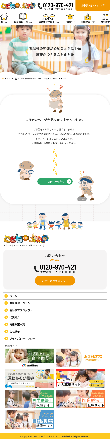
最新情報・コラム (19, 303)
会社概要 (14, 331)
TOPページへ (55, 181)
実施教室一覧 (17, 324)
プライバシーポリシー (22, 338)
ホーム (13, 296)
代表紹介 (14, 317)
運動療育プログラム (21, 310)
